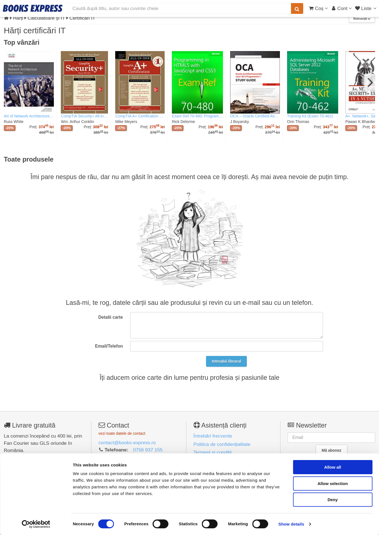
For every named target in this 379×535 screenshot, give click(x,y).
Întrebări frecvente (213, 436)
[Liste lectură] (366, 8)
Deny (333, 499)
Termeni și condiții (213, 452)
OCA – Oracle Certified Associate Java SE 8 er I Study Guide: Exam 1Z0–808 (255, 116)
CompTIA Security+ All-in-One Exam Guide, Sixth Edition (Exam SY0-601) (84, 116)
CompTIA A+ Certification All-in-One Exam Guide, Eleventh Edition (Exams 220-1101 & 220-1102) (140, 116)
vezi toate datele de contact (122, 433)
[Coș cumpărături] (318, 8)
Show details (291, 524)
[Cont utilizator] (341, 8)
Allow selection (332, 483)
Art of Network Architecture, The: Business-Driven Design (29, 116)
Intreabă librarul (226, 361)
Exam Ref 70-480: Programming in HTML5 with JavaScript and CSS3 (197, 116)
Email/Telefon (109, 346)
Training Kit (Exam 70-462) (310, 116)
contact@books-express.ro (127, 442)
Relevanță (361, 18)
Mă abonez (331, 450)
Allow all (332, 467)
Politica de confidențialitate (222, 444)
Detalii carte (110, 317)
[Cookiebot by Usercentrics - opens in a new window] (36, 524)
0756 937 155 (147, 450)
